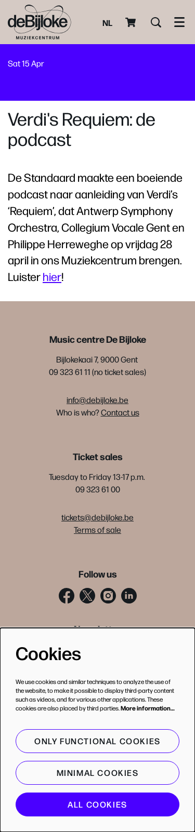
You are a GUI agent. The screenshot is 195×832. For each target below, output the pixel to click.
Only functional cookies (97, 740)
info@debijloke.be (97, 399)
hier (52, 276)
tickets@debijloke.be (97, 517)
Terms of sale (97, 529)
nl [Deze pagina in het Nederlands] (107, 22)
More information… (148, 708)
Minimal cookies (98, 772)
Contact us (120, 412)
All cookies (97, 804)
